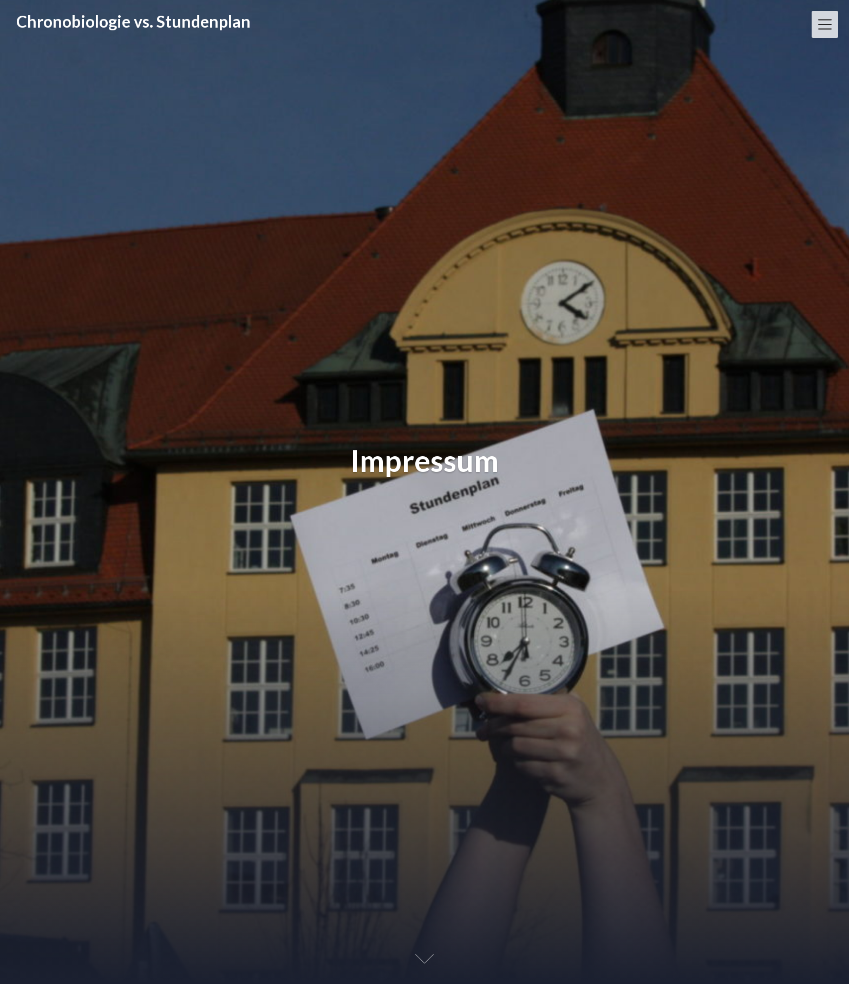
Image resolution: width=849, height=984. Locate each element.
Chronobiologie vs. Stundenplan (133, 21)
